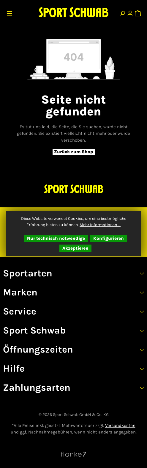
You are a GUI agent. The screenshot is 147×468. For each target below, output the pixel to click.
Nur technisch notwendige (56, 238)
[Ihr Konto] (130, 12)
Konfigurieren (108, 238)
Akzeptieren (75, 248)
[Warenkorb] (137, 12)
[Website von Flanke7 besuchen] (73, 454)
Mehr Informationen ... (100, 224)
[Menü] (10, 12)
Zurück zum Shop (73, 151)
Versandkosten (120, 425)
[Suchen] (122, 12)
